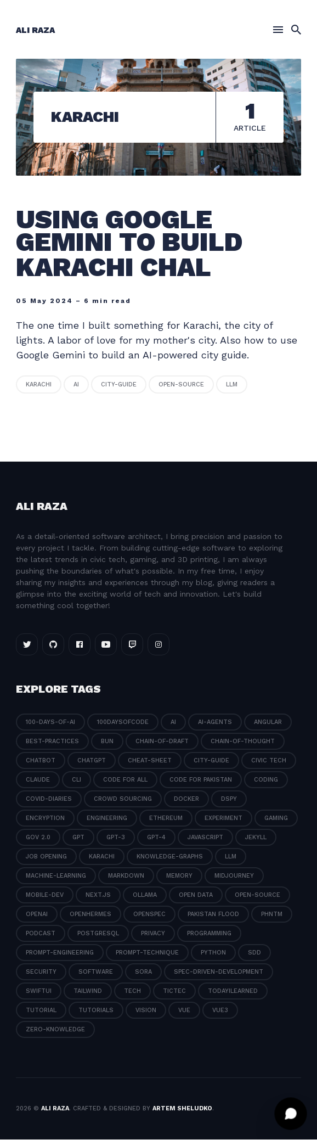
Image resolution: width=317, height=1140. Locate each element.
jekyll (256, 837)
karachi (39, 385)
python (213, 953)
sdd (254, 953)
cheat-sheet (150, 761)
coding (266, 780)
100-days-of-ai (50, 722)
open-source (181, 385)
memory (179, 876)
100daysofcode (123, 722)
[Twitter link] (27, 645)
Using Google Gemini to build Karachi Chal (129, 243)
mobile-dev (45, 895)
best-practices (52, 741)
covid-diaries (49, 799)
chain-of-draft (162, 741)
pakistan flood (213, 914)
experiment (223, 818)
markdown (126, 876)
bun (107, 741)
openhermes (90, 914)
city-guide (119, 385)
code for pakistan (200, 780)
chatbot (40, 761)
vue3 (220, 1010)
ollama (145, 895)
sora (143, 972)
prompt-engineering (60, 953)
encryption (45, 818)
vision (145, 1010)
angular (268, 722)
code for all (125, 780)
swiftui (39, 991)
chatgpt (91, 761)
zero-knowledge (55, 1030)
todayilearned (233, 991)
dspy (229, 799)
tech (132, 991)
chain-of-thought (243, 741)
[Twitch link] (132, 645)
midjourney (234, 876)
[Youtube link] (106, 645)
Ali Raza (35, 30)
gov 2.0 (38, 837)
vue (184, 1010)
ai (76, 385)
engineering (107, 818)
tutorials (96, 1010)
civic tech (268, 761)
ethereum (166, 818)
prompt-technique (147, 953)
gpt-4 (156, 837)
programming (209, 933)
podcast (40, 933)
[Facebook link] (79, 645)
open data (196, 895)
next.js (98, 895)
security (41, 972)
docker (186, 799)
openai (37, 914)
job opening (46, 857)
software (95, 972)
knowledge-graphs (170, 857)
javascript (205, 837)
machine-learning (56, 876)
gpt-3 (115, 837)
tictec (174, 991)
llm (231, 385)
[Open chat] (290, 1113)
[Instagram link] (158, 645)
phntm (271, 914)
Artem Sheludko (182, 1108)
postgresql (98, 933)
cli (76, 780)
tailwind (87, 991)
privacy (153, 933)
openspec (149, 914)
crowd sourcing (123, 799)
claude (38, 780)
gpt (78, 837)
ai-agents (215, 722)
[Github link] (53, 645)
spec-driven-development (218, 972)
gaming (276, 818)
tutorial (41, 1010)
